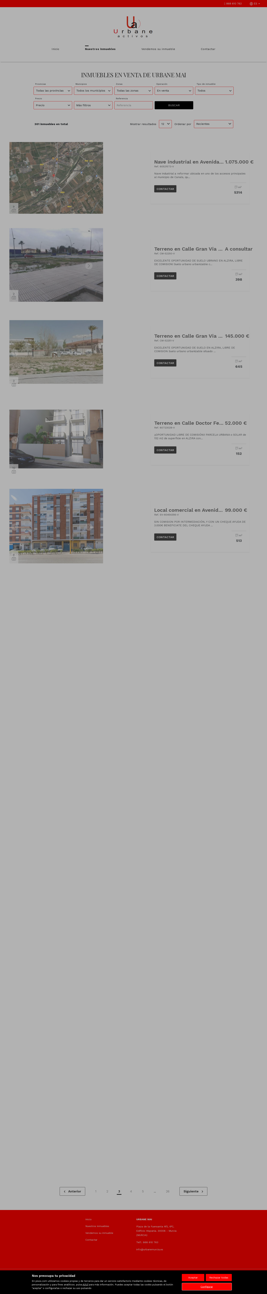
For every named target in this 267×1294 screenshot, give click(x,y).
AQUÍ (85, 1284)
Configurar (207, 1286)
